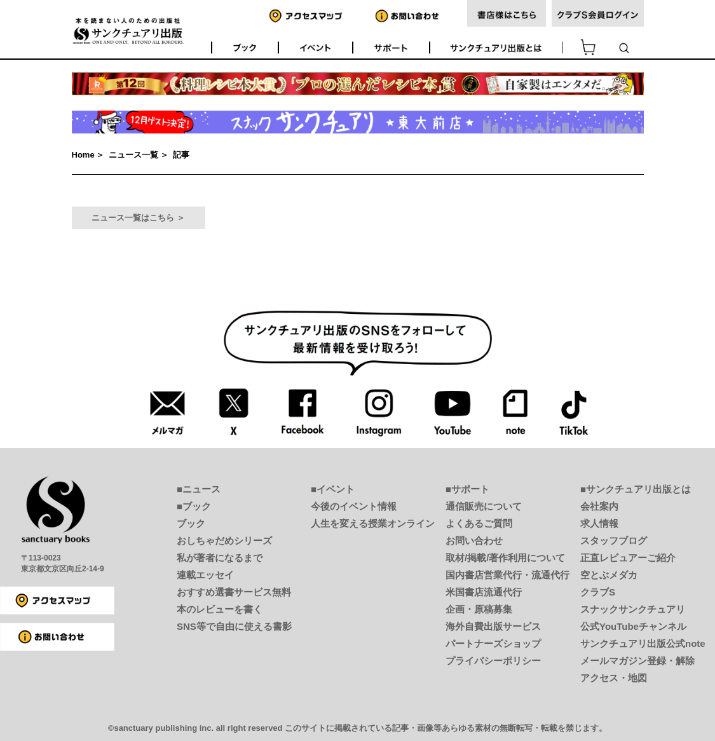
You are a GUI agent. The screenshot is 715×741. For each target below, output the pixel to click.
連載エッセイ (205, 574)
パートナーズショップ (493, 643)
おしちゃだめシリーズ (224, 540)
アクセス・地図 (613, 677)
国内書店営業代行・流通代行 (507, 574)
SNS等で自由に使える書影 (234, 626)
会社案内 (599, 506)
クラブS (597, 592)
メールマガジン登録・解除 (637, 660)
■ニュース (199, 489)
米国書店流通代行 (484, 592)
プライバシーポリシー (493, 660)
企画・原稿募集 (479, 609)
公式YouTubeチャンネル (633, 626)
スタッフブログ (613, 540)
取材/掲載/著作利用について (505, 557)
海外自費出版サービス (493, 626)
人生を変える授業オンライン (373, 523)
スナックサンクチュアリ (632, 609)
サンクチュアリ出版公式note (642, 643)
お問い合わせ (474, 540)
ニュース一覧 (133, 155)
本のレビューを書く (219, 609)
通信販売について (484, 506)
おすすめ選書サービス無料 (234, 592)
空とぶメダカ (608, 574)
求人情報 (599, 523)
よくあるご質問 (479, 523)
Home (83, 155)
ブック (191, 523)
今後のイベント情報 (354, 506)
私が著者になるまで (219, 557)
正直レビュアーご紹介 (628, 557)
